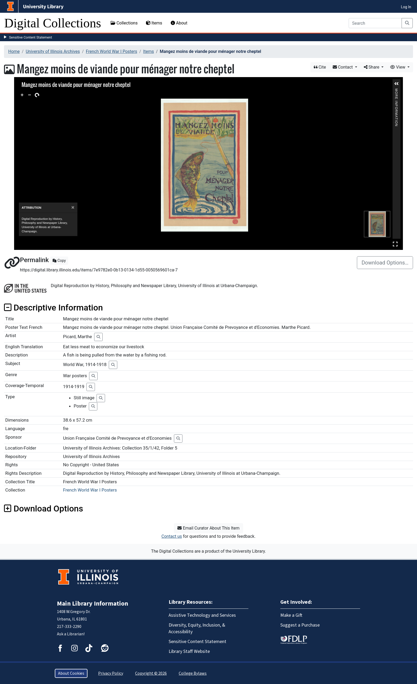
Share (372, 67)
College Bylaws (193, 673)
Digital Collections (52, 23)
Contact (343, 67)
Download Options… (384, 262)
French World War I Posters (111, 51)
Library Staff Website (189, 651)
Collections (124, 23)
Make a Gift (291, 615)
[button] (396, 83)
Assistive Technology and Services (202, 615)
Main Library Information (92, 603)
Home (14, 51)
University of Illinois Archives (53, 51)
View (398, 67)
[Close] (72, 207)
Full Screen (395, 244)
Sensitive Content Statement (30, 37)
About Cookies (71, 673)
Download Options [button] (43, 508)
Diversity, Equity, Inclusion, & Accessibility (197, 628)
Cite (320, 67)
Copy (59, 260)
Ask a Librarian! (71, 634)
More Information (396, 91)
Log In (406, 7)
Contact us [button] (171, 536)
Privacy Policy (110, 673)
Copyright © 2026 (151, 673)
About (179, 23)
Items (154, 23)
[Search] (375, 23)
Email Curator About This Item (208, 528)
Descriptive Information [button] (53, 308)
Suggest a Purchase (300, 625)
